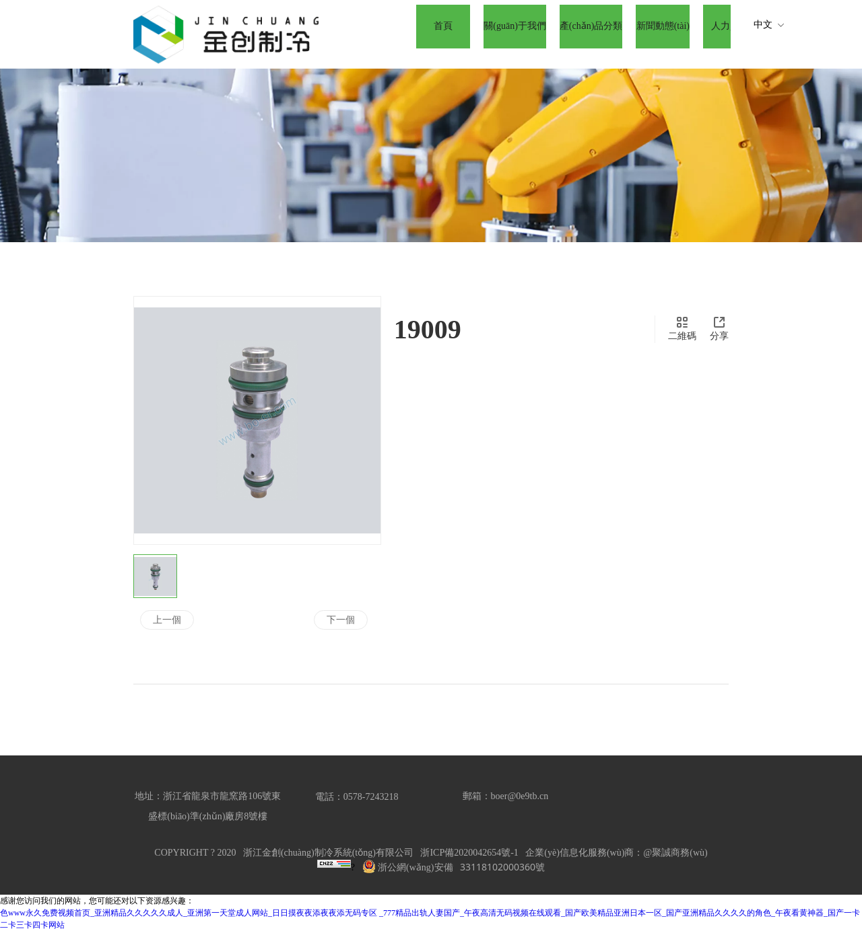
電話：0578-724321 (354, 797)
